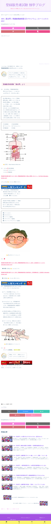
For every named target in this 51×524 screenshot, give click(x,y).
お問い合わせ (13, 519)
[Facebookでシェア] (25, 411)
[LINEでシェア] (42, 411)
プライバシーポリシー (25, 517)
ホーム (8, 517)
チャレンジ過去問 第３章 (6, 404)
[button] (34, 415)
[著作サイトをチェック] (13, 28)
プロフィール (38, 519)
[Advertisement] (25, 50)
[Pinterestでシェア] (17, 415)
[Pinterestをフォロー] (13, 31)
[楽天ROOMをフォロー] (38, 31)
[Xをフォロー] (38, 28)
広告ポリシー (42, 517)
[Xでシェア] (9, 411)
